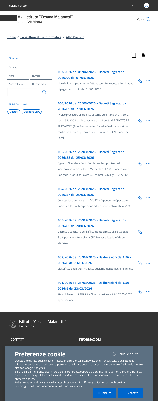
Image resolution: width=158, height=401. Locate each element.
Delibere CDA (32, 111)
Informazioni (90, 339)
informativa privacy (70, 386)
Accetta (133, 392)
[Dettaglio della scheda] (146, 80)
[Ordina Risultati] (144, 55)
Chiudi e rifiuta (128, 353)
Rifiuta (107, 392)
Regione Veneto (17, 5)
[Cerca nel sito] (148, 19)
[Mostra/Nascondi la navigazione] (8, 17)
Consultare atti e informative (40, 37)
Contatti (17, 339)
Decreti (13, 111)
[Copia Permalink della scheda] (138, 80)
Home (11, 37)
